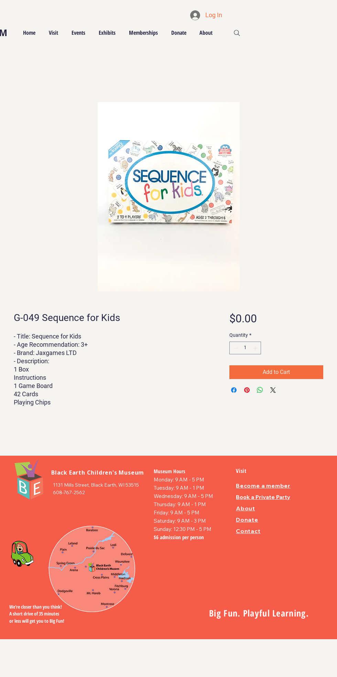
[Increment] (255, 348)
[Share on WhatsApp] (260, 390)
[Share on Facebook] (234, 390)
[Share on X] (273, 390)
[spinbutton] (245, 348)
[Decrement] (234, 348)
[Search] (237, 33)
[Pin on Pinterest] (247, 390)
